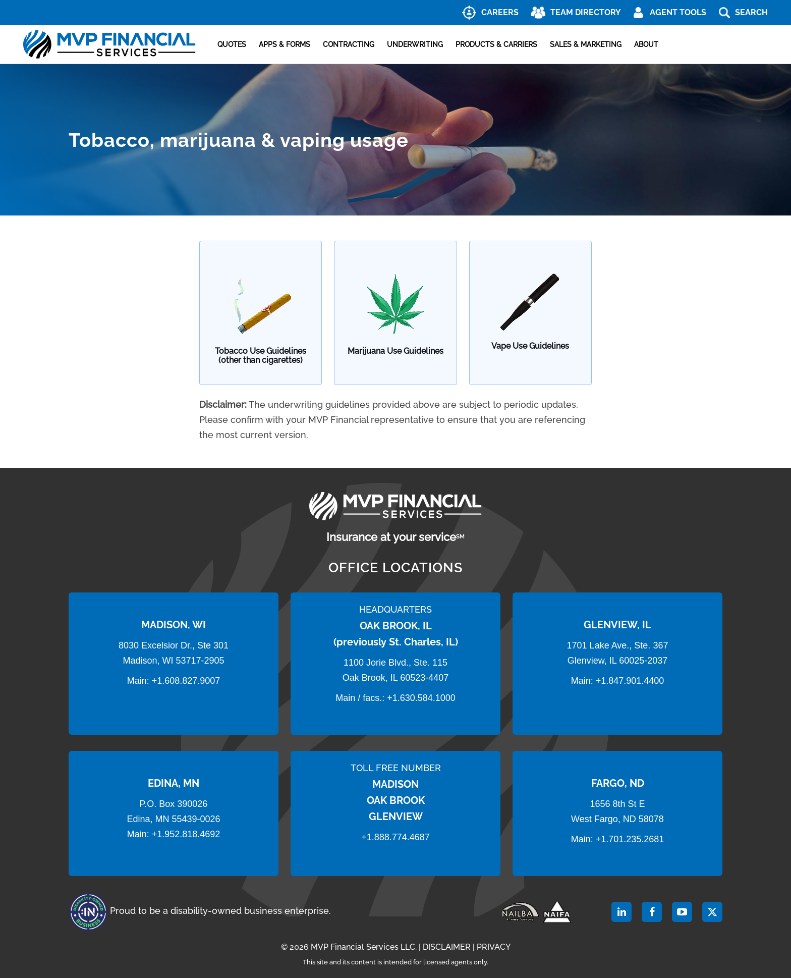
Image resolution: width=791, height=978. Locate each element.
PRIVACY (494, 947)
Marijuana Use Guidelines (395, 351)
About (646, 44)
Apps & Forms (284, 44)
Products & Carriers (496, 44)
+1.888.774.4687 (395, 837)
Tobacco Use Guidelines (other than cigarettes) (260, 355)
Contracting (348, 44)
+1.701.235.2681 (630, 839)
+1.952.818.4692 (186, 834)
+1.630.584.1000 (421, 698)
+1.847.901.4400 (628, 681)
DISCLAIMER (447, 947)
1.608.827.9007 (188, 681)
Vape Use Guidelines (530, 346)
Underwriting (415, 44)
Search (751, 12)
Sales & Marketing (586, 44)
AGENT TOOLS (678, 12)
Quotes (231, 44)
